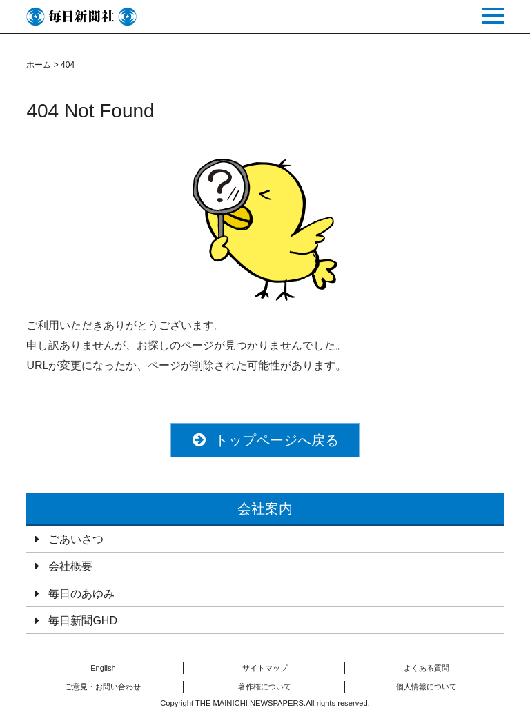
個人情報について (426, 686)
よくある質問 (426, 668)
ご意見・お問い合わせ (103, 686)
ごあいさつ (76, 539)
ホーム (38, 65)
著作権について (264, 686)
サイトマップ (265, 668)
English (103, 668)
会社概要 (70, 566)
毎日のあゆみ (81, 594)
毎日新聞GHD (82, 620)
